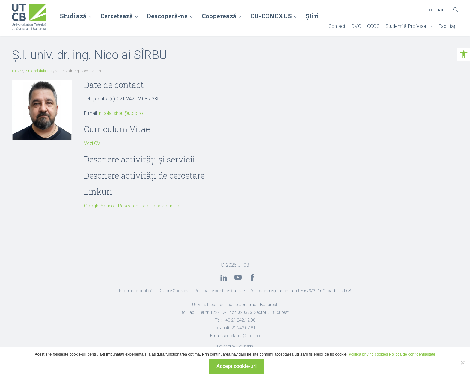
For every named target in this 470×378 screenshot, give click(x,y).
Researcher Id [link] (165, 206)
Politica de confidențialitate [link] (219, 290)
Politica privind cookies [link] (368, 354)
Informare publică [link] (136, 290)
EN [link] (431, 10)
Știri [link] (312, 16)
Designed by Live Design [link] (235, 346)
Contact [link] (337, 26)
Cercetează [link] (116, 16)
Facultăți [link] (447, 26)
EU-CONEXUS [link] (271, 16)
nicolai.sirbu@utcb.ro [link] (121, 113)
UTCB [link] (16, 71)
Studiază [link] (73, 16)
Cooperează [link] (219, 16)
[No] (463, 362)
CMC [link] (356, 26)
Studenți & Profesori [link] (406, 26)
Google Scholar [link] (100, 206)
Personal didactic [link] (38, 71)
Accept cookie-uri (236, 366)
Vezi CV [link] (92, 143)
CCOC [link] (373, 26)
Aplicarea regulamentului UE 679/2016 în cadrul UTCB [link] (301, 290)
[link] (463, 54)
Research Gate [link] (134, 206)
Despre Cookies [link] (173, 290)
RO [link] (440, 10)
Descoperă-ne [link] (167, 16)
